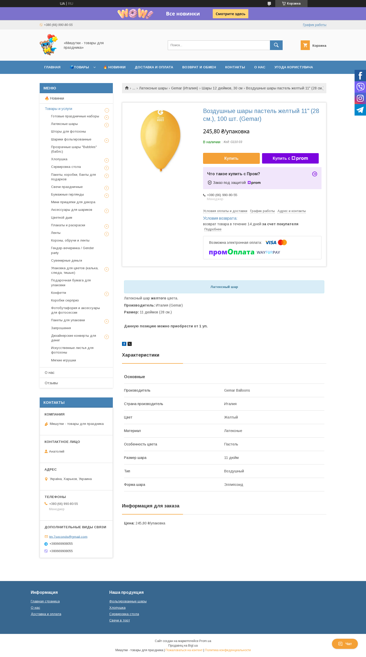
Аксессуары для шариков (71, 210)
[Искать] (276, 45)
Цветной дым (61, 217)
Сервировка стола (66, 167)
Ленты (55, 233)
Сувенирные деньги (66, 260)
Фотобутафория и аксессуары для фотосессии (75, 310)
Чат (345, 644)
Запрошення (61, 328)
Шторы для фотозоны (68, 131)
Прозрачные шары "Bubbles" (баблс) (74, 149)
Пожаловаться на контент (184, 650)
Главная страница (45, 601)
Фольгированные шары (128, 601)
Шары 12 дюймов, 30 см (222, 88)
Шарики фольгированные (71, 139)
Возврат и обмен (199, 67)
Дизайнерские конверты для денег (73, 338)
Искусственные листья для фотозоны (72, 350)
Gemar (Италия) (184, 88)
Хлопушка (59, 159)
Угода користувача (293, 67)
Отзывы (51, 383)
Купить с (290, 158)
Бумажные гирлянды (67, 194)
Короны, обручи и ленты (70, 240)
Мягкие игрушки (63, 360)
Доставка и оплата (154, 67)
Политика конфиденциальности (228, 650)
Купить (231, 158)
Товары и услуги (58, 109)
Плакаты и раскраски (68, 225)
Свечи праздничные (67, 187)
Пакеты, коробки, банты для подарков (73, 177)
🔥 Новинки (114, 67)
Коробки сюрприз (65, 300)
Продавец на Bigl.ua (183, 645)
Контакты (235, 67)
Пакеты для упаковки (68, 320)
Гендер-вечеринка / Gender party (72, 250)
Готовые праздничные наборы (75, 116)
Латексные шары (153, 88)
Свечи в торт (119, 620)
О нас (259, 67)
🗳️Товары (79, 67)
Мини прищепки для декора (73, 202)
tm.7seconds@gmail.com (68, 536)
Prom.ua (205, 641)
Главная (52, 67)
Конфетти (58, 293)
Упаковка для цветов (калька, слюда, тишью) (74, 270)
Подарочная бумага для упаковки (71, 282)
